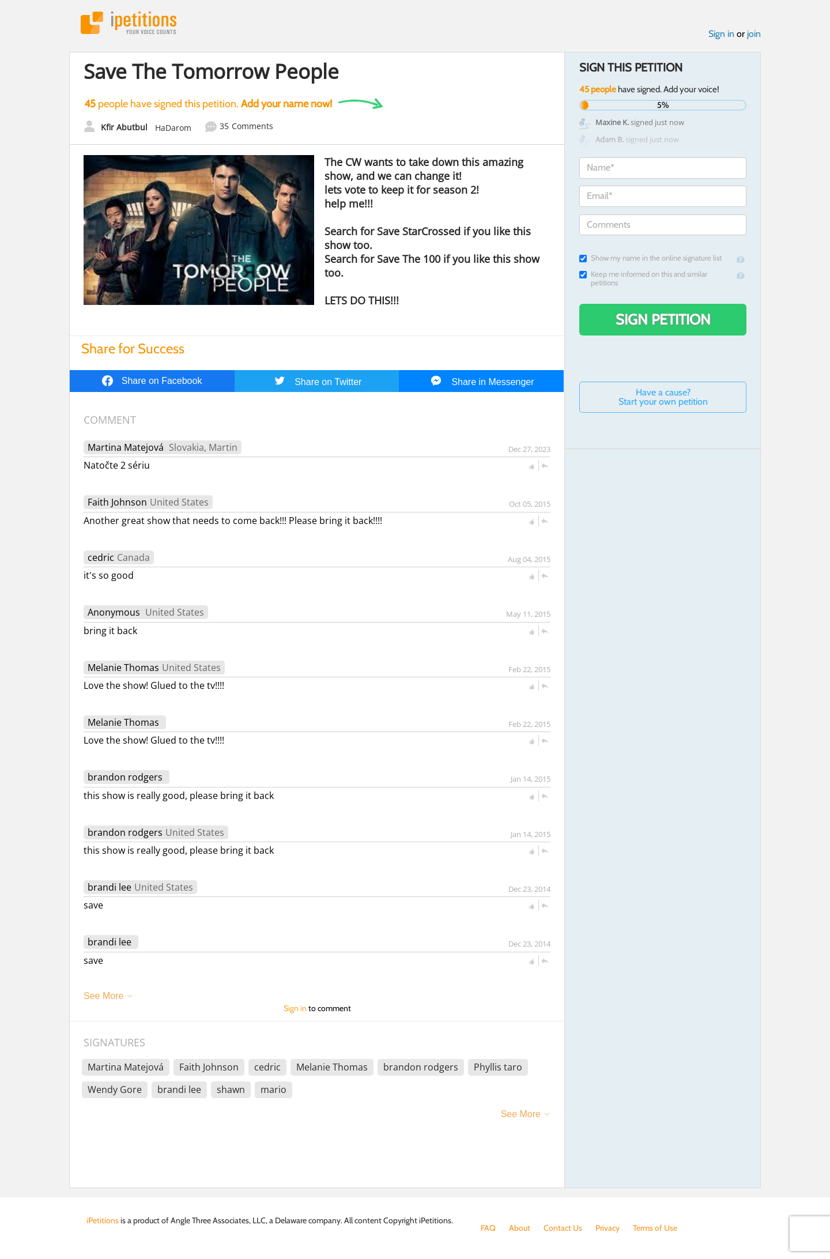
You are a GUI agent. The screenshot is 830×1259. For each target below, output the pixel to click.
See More (103, 996)
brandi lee (109, 887)
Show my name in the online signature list (650, 258)
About (519, 1228)
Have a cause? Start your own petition (663, 397)
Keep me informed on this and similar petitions (643, 278)
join (754, 33)
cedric (101, 557)
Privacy (607, 1228)
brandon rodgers (125, 777)
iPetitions (128, 23)
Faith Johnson (117, 502)
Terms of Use (655, 1228)
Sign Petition (663, 319)
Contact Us (563, 1228)
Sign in (721, 33)
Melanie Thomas (123, 667)
